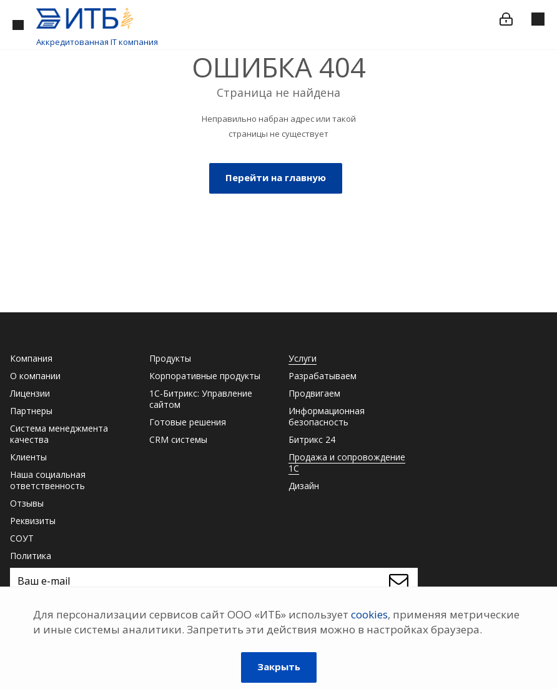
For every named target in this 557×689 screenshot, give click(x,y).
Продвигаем (314, 393)
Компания (31, 358)
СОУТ (22, 538)
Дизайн (303, 486)
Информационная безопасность (326, 416)
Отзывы (27, 503)
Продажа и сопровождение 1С (346, 462)
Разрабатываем (322, 376)
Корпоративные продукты (204, 376)
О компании (35, 376)
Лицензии (30, 393)
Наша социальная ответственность (48, 480)
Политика (30, 556)
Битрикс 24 (311, 439)
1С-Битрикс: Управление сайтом (200, 398)
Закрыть (278, 666)
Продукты (170, 358)
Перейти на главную (275, 177)
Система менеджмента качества (59, 433)
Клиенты (28, 457)
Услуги (302, 358)
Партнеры (31, 411)
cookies (369, 614)
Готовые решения (187, 422)
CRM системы (178, 439)
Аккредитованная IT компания (97, 41)
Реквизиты (33, 521)
